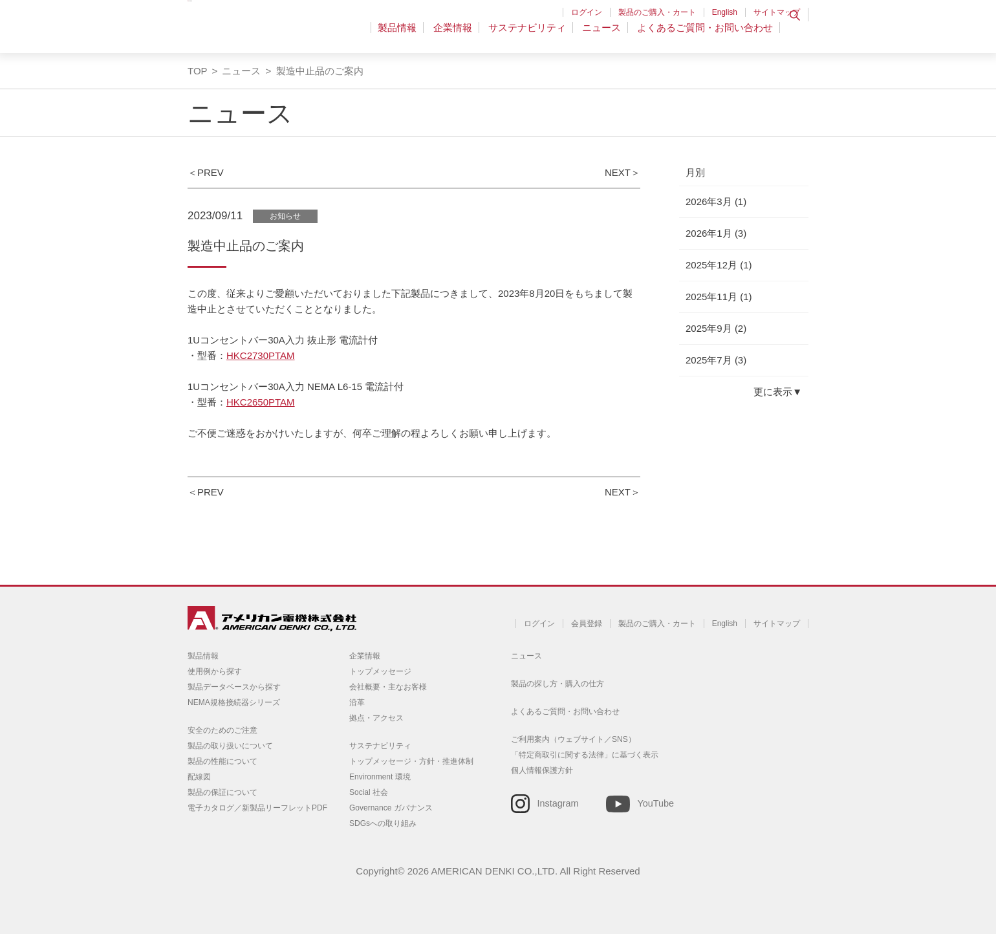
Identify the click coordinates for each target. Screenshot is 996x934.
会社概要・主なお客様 (388, 686)
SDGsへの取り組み (383, 823)
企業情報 (460, 35)
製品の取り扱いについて (230, 745)
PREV (210, 172)
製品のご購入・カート (657, 12)
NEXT (618, 172)
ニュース (604, 35)
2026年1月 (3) (716, 233)
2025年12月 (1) (719, 264)
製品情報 (408, 35)
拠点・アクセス (376, 717)
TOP (197, 70)
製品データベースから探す (234, 686)
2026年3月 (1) (716, 201)
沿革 (357, 702)
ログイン (586, 12)
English (724, 12)
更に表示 (772, 391)
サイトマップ (776, 12)
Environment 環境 (380, 776)
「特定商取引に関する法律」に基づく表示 (584, 754)
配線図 (199, 776)
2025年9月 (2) (716, 328)
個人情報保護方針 (542, 770)
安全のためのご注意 (222, 730)
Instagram (558, 803)
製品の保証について (222, 792)
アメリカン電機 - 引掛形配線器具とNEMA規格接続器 (270, 33)
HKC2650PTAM (260, 401)
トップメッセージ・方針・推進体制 (411, 761)
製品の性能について (222, 761)
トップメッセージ (380, 671)
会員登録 (586, 623)
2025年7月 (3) (716, 359)
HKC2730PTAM (260, 355)
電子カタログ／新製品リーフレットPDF (257, 807)
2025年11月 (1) (719, 296)
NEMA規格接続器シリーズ (234, 702)
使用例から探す (215, 671)
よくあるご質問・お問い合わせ (705, 35)
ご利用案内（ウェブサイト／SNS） (573, 739)
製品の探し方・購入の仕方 (557, 683)
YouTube (655, 803)
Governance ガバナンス (391, 807)
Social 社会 (368, 792)
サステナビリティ (532, 35)
